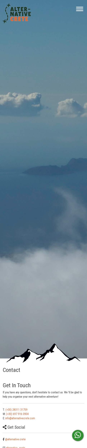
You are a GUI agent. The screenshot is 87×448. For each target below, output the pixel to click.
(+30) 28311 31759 (16, 409)
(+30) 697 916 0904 (17, 414)
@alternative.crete (15, 439)
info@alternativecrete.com (20, 418)
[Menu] (78, 9)
